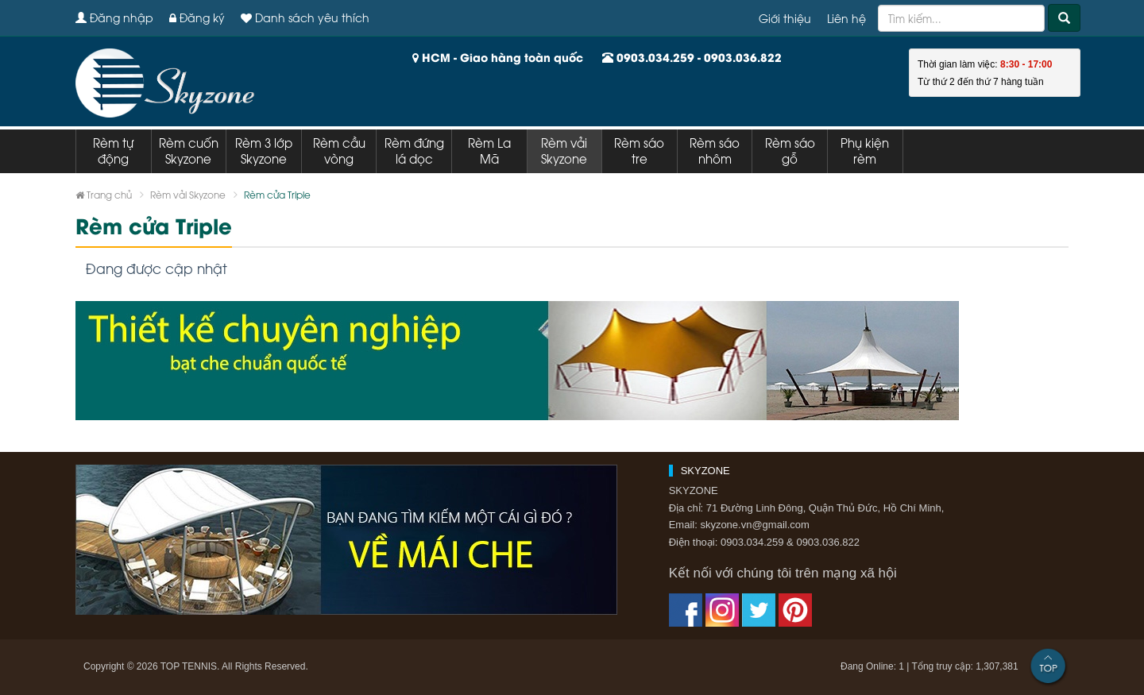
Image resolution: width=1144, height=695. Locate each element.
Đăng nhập (114, 17)
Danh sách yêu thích (305, 17)
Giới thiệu (785, 17)
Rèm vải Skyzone (564, 150)
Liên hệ (846, 17)
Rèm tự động (113, 150)
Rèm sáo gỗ (790, 150)
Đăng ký (197, 17)
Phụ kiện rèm (865, 150)
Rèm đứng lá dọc (414, 150)
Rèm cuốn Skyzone (188, 150)
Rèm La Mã (489, 150)
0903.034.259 (655, 56)
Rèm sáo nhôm (715, 150)
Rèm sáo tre (639, 150)
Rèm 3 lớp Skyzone (263, 150)
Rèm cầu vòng (339, 150)
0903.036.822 (743, 56)
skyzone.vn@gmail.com (754, 525)
